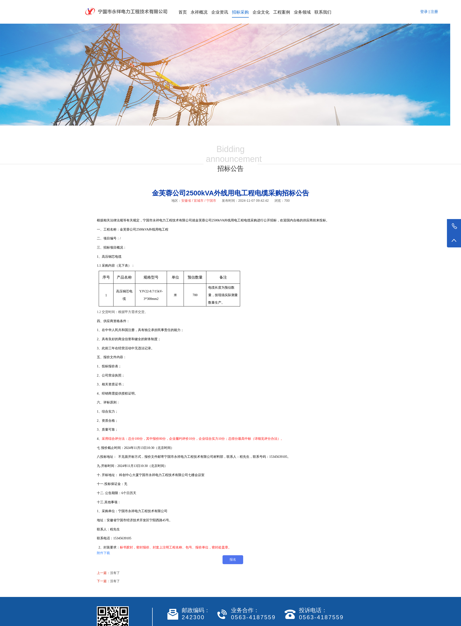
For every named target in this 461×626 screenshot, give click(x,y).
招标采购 (240, 12)
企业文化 (261, 12)
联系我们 (322, 12)
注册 (434, 12)
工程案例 (281, 12)
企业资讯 (219, 12)
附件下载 (103, 553)
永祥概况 (199, 12)
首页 (182, 12)
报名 (233, 559)
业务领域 (302, 12)
